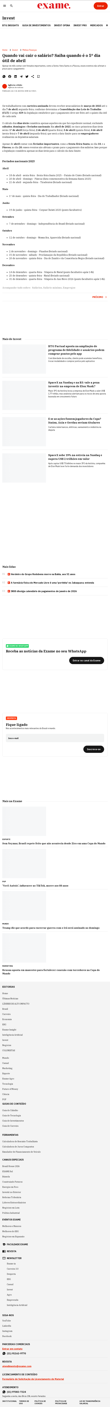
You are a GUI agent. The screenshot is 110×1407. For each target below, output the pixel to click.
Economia (7, 1019)
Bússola (6, 1176)
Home (4, 50)
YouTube (6, 1320)
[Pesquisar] (11, 5)
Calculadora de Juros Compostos (18, 1146)
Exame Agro (8, 1078)
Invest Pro (80, 25)
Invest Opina (62, 25)
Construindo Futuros (12, 1182)
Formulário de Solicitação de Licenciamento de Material (33, 1379)
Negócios (6, 1045)
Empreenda (12, 1300)
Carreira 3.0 (12, 1269)
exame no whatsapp (17, 646)
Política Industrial (11, 1213)
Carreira (6, 1014)
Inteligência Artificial (12, 1035)
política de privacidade (61, 1402)
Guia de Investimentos (36, 25)
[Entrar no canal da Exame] (86, 660)
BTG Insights (10, 25)
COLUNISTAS (8, 1050)
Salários (37, 287)
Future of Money (10, 1089)
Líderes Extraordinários (14, 1202)
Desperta (11, 718)
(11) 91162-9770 (16, 1353)
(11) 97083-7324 (16, 1391)
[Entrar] (101, 6)
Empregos (69, 287)
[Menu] (4, 5)
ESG (4, 1024)
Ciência (5, 1094)
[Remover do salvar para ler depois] (38, 76)
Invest (8, 18)
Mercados (96, 25)
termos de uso (24, 1402)
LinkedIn (6, 1326)
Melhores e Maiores (11, 1226)
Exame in (11, 1263)
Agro (9, 1294)
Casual (5, 1063)
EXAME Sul (7, 1171)
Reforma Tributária (11, 1197)
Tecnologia (7, 1084)
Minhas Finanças (29, 50)
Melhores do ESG (10, 1231)
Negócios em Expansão (13, 1236)
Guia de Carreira (10, 1126)
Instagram (7, 1331)
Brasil (5, 1009)
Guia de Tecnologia (11, 1115)
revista (11, 1251)
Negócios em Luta (10, 1207)
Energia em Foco (10, 1187)
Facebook (7, 1336)
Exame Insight (9, 1029)
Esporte (6, 1073)
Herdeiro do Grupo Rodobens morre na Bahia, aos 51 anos (41, 574)
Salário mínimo (52, 287)
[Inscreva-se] (93, 749)
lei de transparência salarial (89, 1402)
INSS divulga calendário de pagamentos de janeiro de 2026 (42, 591)
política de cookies (40, 1402)
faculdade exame (17, 1244)
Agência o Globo (15, 85)
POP (4, 1099)
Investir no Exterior (11, 1192)
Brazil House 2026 (11, 1166)
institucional (9, 1401)
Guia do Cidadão (10, 1110)
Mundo (5, 1058)
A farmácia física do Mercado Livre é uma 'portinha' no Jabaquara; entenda (50, 582)
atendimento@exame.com (16, 1366)
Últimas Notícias (10, 998)
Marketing (7, 1068)
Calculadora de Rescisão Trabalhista (20, 1141)
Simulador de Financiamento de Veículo (21, 1152)
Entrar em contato (12, 1348)
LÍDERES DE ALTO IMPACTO (15, 1003)
